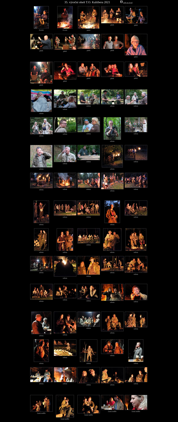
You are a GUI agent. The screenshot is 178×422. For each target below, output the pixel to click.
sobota (41, 113)
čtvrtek (41, 30)
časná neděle (41, 413)
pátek (88, 30)
